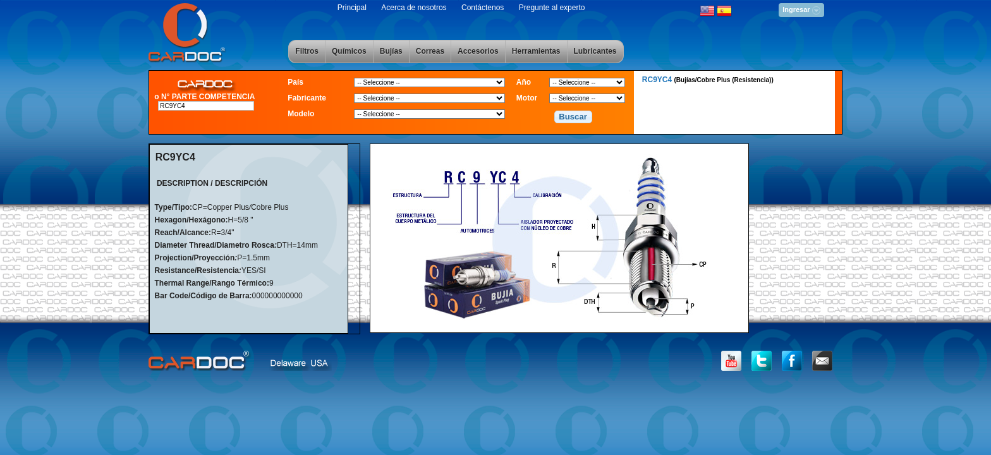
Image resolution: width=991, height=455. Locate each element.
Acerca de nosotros (413, 7)
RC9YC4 (708, 79)
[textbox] (205, 106)
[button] (573, 117)
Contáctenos (482, 7)
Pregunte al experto (552, 7)
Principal (352, 7)
